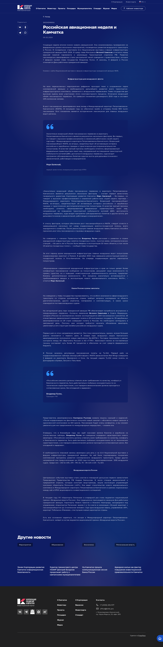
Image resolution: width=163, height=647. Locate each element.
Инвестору (51, 8)
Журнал (106, 8)
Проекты (61, 8)
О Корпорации (117, 2)
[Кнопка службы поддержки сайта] (160, 638)
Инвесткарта (131, 2)
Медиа (114, 8)
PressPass (142, 635)
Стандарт (97, 8)
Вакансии (79, 605)
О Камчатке (41, 8)
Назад (46, 16)
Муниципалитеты (84, 8)
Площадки (71, 8)
